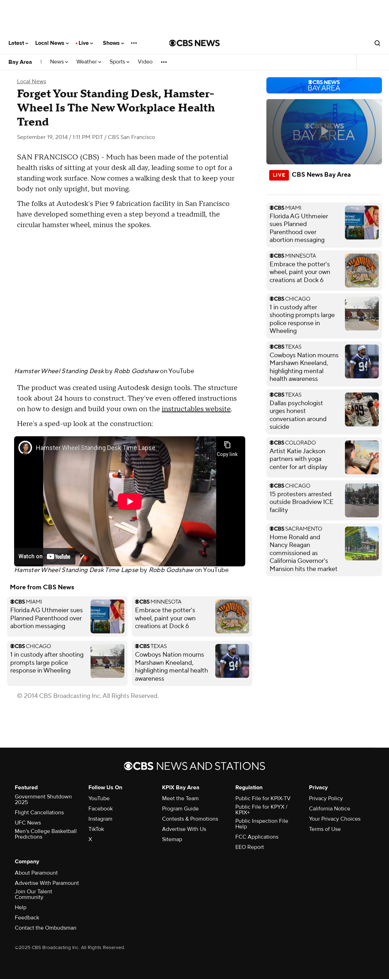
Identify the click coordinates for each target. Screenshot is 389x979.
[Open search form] (377, 43)
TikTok (96, 829)
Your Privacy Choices (334, 819)
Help (20, 907)
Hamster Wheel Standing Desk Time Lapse (76, 570)
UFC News (28, 823)
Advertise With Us (184, 829)
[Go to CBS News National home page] (194, 43)
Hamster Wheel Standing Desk (59, 371)
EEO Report (249, 847)
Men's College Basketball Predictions (46, 834)
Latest (18, 43)
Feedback (27, 917)
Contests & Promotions (190, 819)
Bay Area (20, 62)
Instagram (100, 819)
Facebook (100, 808)
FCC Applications (256, 837)
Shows (113, 43)
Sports (119, 62)
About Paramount (36, 873)
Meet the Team (180, 798)
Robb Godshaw (136, 371)
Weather (88, 62)
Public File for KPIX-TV (263, 798)
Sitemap (172, 839)
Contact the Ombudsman (45, 928)
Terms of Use (325, 829)
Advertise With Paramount (47, 883)
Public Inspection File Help (261, 823)
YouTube (181, 371)
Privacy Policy (326, 798)
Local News (52, 43)
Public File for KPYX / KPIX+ (261, 809)
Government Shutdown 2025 (43, 799)
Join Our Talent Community (33, 894)
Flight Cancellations (39, 812)
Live (86, 43)
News (59, 62)
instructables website (196, 409)
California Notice (329, 808)
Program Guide (180, 808)
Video (145, 62)
